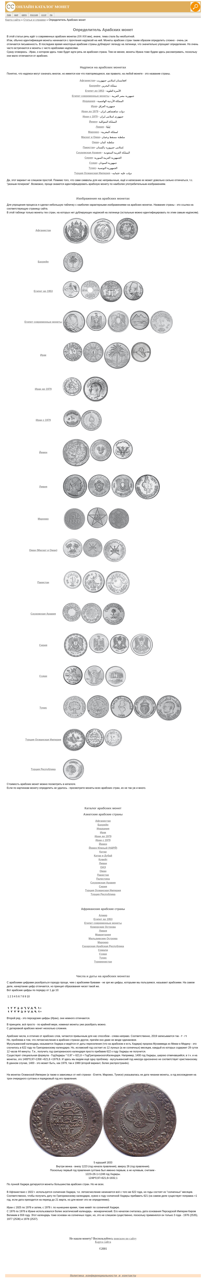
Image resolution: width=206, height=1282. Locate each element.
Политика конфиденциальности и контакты (103, 1275)
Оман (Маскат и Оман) (43, 550)
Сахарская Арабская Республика (103, 946)
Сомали (103, 950)
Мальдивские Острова (103, 938)
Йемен (93, 121)
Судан (93, 163)
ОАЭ (103, 867)
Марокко (93, 132)
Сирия (88, 157)
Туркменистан (103, 961)
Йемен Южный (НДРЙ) (103, 848)
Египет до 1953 (94, 90)
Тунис (92, 168)
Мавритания (103, 934)
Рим (9, 15)
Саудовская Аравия (88, 152)
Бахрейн (94, 85)
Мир (16, 15)
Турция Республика (43, 769)
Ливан (103, 863)
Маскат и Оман (90, 137)
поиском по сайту (125, 1238)
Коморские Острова (103, 927)
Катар (103, 851)
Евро (24, 15)
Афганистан (87, 80)
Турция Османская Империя (92, 173)
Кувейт (103, 859)
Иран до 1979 (89, 111)
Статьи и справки (34, 20)
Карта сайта (12, 20)
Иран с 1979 (90, 116)
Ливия (100, 127)
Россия (34, 15)
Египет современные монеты (90, 96)
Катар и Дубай (103, 855)
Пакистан (89, 147)
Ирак (94, 106)
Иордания (89, 101)
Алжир (103, 915)
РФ (51, 15)
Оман (95, 142)
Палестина (103, 878)
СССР (43, 15)
